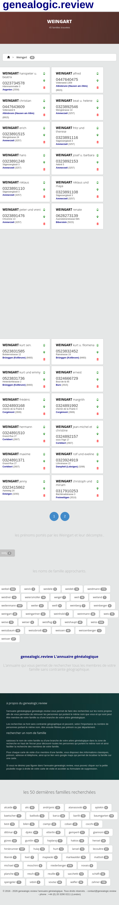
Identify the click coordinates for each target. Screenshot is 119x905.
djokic (32, 832)
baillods (37, 816)
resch (33, 874)
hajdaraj (55, 840)
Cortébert (8, 439)
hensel (99, 840)
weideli (72, 589)
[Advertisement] (58, 284)
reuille (54, 874)
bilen (28, 824)
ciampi (49, 824)
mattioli (101, 857)
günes (10, 840)
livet (29, 857)
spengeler (12, 882)
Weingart (21, 57)
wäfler (76, 882)
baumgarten (104, 816)
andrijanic (51, 807)
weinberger (103, 605)
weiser (28, 622)
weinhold (61, 614)
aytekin (101, 807)
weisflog (49, 622)
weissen (63, 630)
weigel (60, 597)
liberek (10, 857)
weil (79, 597)
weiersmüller (35, 597)
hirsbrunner (14, 849)
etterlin (54, 832)
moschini (34, 865)
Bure (58, 385)
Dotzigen (7, 494)
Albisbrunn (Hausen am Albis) (72, 86)
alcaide (10, 807)
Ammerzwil (62, 113)
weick (29, 589)
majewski (50, 857)
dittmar (10, 832)
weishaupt (74, 622)
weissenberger (90, 630)
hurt (58, 849)
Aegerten (7, 89)
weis (109, 614)
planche (11, 874)
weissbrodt (38, 630)
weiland (99, 597)
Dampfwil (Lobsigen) (67, 466)
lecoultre (101, 849)
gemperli (77, 832)
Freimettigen (62, 497)
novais (87, 865)
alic (30, 807)
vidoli (35, 882)
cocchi (92, 824)
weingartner (35, 614)
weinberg (77, 605)
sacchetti (76, 874)
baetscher (12, 816)
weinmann (86, 614)
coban (71, 824)
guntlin (32, 840)
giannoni (101, 832)
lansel (78, 849)
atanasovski (78, 807)
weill (57, 605)
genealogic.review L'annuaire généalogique (59, 657)
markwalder (76, 857)
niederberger (62, 865)
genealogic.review (48, 4)
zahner (99, 882)
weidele (50, 589)
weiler (37, 605)
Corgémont (8, 412)
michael (11, 865)
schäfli (98, 874)
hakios (77, 840)
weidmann (97, 589)
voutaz (55, 882)
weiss (97, 622)
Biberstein (61, 222)
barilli (79, 816)
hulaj (39, 849)
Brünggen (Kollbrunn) (14, 357)
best (9, 824)
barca (59, 816)
